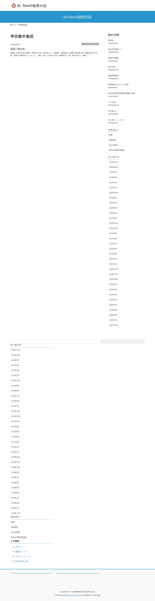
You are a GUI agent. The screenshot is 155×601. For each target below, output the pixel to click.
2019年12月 (113, 325)
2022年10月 (113, 192)
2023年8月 (113, 177)
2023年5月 (113, 182)
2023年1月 (113, 187)
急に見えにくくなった (116, 120)
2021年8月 (113, 238)
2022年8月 (113, 203)
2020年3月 (113, 310)
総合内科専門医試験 (90, 44)
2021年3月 (113, 254)
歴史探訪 (112, 140)
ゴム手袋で (112, 102)
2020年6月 (113, 294)
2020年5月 (113, 299)
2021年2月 (113, 259)
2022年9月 (113, 197)
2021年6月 (113, 243)
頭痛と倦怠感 (17, 49)
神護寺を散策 (113, 58)
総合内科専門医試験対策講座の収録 (121, 93)
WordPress (66, 595)
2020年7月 (113, 289)
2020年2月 (113, 315)
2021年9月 (113, 233)
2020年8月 (113, 284)
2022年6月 (113, 213)
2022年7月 (113, 208)
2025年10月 (113, 167)
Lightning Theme (77, 595)
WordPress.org (21, 561)
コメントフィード (23, 556)
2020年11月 (113, 274)
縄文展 (110, 40)
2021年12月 (113, 223)
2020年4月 (113, 305)
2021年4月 (113, 248)
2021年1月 (113, 264)
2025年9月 (113, 172)
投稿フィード (21, 551)
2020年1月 (113, 320)
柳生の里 (111, 67)
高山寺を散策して (115, 49)
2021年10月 (113, 228)
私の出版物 (113, 145)
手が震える (112, 111)
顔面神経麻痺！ (114, 75)
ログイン (19, 546)
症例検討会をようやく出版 (118, 84)
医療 (110, 135)
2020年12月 (113, 269)
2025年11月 (113, 162)
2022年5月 (113, 218)
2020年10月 (113, 279)
